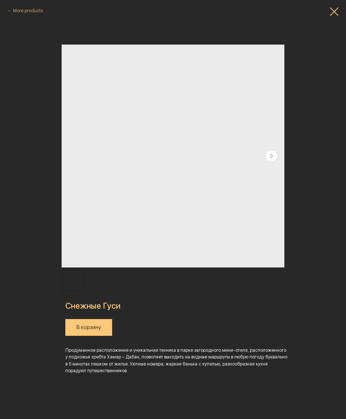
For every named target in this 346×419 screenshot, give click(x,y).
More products (28, 10)
